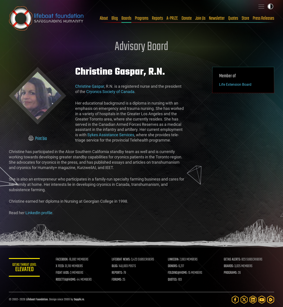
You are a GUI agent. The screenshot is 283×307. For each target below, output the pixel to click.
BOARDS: (229, 266)
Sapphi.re (79, 299)
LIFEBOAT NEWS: (121, 259)
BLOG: (115, 266)
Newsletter (217, 18)
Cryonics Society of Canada (110, 91)
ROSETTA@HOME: (66, 280)
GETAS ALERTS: (232, 259)
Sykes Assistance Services (110, 134)
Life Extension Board (235, 84)
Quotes (233, 18)
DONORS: (173, 266)
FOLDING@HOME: (177, 273)
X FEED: (60, 266)
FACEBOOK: (62, 259)
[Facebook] (235, 299)
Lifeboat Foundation (37, 299)
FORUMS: (117, 280)
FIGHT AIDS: (62, 273)
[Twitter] (244, 299)
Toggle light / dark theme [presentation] (270, 6)
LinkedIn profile (38, 212)
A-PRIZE (172, 18)
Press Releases (263, 18)
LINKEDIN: (173, 259)
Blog (114, 18)
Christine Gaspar (89, 86)
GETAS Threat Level (24, 268)
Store (245, 18)
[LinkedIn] (252, 299)
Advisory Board (141, 46)
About (104, 18)
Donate (187, 18)
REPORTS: (117, 273)
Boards (126, 18)
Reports (157, 18)
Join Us (200, 18)
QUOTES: (172, 280)
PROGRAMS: (230, 273)
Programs (141, 18)
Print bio (38, 138)
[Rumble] (270, 299)
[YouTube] (261, 299)
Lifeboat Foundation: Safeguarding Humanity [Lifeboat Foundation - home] (46, 18)
